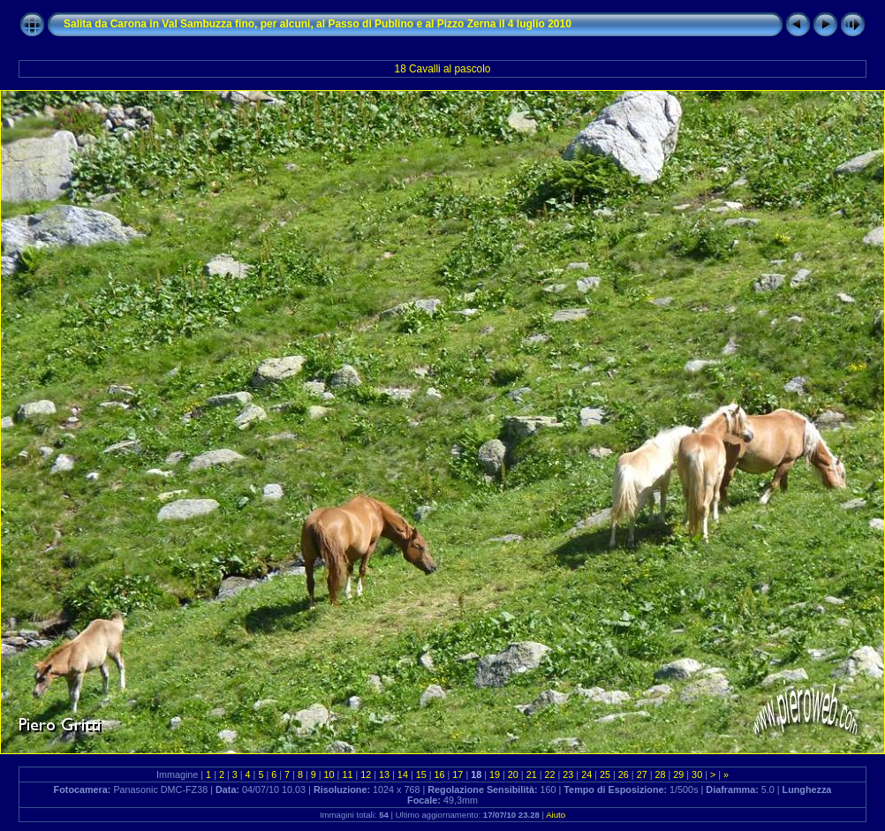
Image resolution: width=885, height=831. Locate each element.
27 (642, 774)
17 (457, 774)
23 (568, 774)
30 (697, 774)
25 (605, 774)
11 (347, 774)
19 (495, 774)
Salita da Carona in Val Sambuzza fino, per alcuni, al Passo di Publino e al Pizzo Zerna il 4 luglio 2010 (317, 24)
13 (384, 774)
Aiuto (555, 815)
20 (513, 774)
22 (550, 774)
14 (403, 774)
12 (366, 774)
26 (624, 774)
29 (678, 774)
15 (421, 774)
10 (329, 774)
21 (532, 774)
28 (660, 774)
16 (440, 774)
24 (586, 774)
